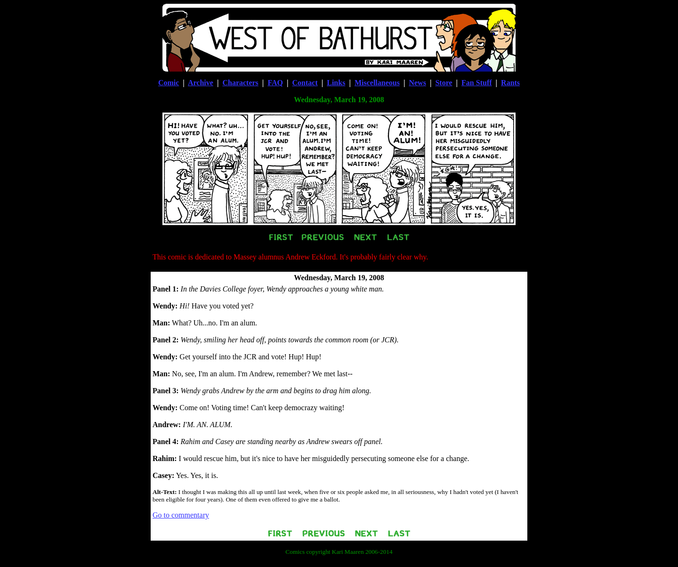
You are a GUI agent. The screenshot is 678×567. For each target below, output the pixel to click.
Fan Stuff (476, 83)
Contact (305, 83)
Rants (510, 83)
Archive (200, 83)
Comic (168, 83)
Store (443, 83)
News (417, 83)
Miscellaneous (377, 83)
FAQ (275, 83)
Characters (240, 83)
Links (336, 83)
